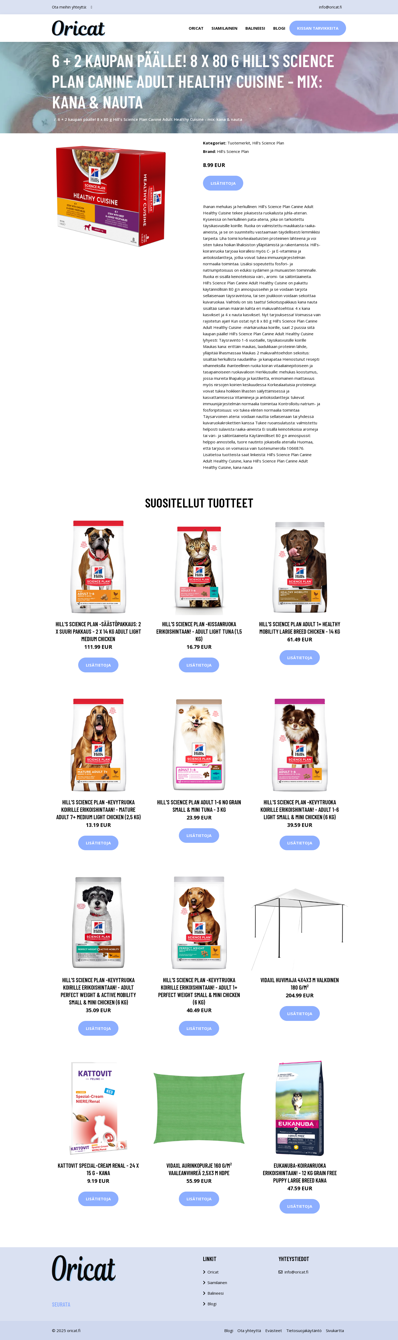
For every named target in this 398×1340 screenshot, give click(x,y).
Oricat (196, 28)
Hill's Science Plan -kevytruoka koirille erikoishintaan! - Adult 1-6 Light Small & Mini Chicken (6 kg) (299, 809)
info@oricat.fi (330, 7)
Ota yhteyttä (249, 1330)
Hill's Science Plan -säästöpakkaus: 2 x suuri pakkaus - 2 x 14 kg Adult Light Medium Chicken (98, 631)
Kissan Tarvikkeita (317, 28)
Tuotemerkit (238, 143)
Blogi (279, 28)
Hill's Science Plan (268, 143)
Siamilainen (224, 28)
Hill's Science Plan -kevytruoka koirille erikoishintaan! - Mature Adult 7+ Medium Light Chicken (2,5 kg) (98, 809)
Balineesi (255, 28)
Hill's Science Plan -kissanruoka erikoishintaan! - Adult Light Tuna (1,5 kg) (199, 631)
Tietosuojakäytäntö (304, 1330)
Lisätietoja (223, 183)
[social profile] (91, 7)
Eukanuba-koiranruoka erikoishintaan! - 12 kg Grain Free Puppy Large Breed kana (300, 1173)
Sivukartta (335, 1330)
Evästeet (273, 1330)
